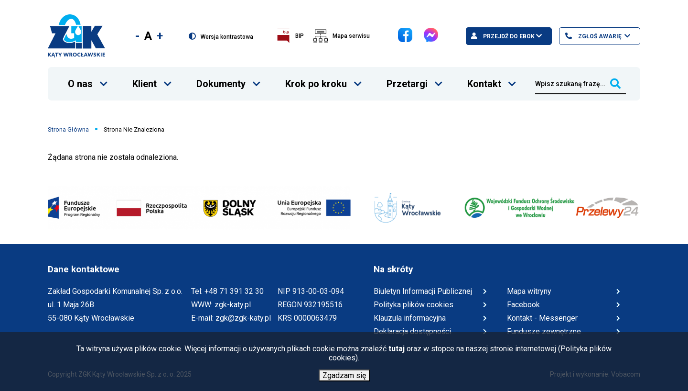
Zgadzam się (344, 377)
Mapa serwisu (351, 36)
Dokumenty (220, 78)
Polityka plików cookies (413, 304)
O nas (80, 78)
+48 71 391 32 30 (234, 291)
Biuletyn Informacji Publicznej (423, 291)
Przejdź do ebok (508, 36)
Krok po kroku (315, 78)
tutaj (396, 350)
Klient (144, 78)
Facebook (523, 305)
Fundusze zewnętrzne (544, 331)
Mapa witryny (529, 291)
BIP (299, 36)
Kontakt (484, 78)
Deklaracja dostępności (412, 331)
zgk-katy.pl (233, 304)
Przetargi (406, 78)
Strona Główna (68, 129)
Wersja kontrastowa (227, 36)
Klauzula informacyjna (410, 318)
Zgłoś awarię (599, 36)
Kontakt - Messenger (542, 318)
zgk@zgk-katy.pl (243, 318)
